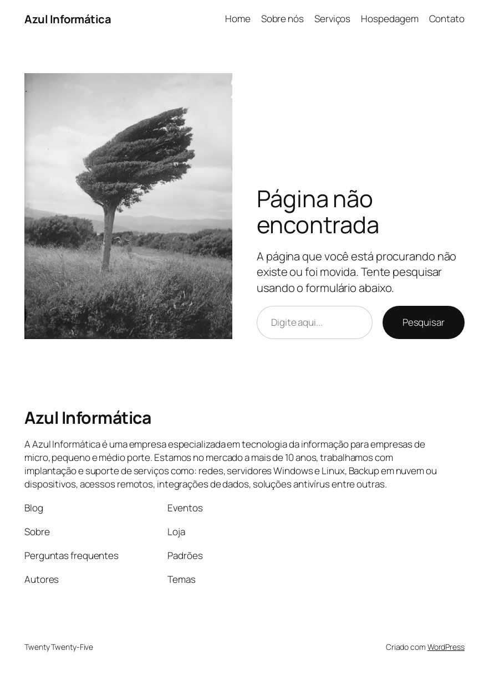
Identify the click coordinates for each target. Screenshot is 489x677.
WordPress (446, 647)
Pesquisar (424, 322)
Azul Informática (67, 19)
